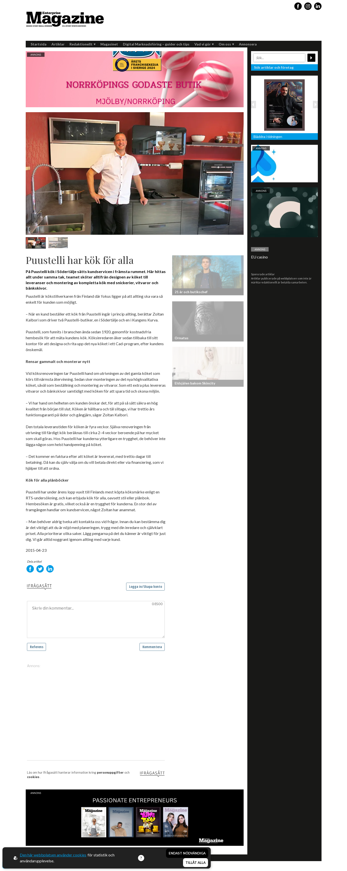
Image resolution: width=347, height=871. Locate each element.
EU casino (259, 257)
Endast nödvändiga (187, 853)
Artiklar (58, 44)
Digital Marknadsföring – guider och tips (156, 44)
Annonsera (248, 44)
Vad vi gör (204, 44)
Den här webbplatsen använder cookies (53, 854)
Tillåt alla (195, 863)
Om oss (226, 44)
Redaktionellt (82, 44)
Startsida (38, 44)
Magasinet (109, 44)
